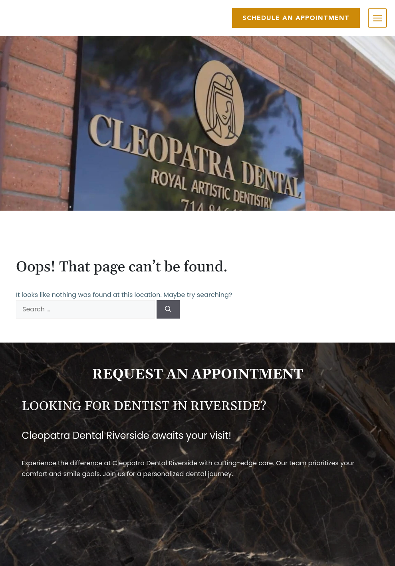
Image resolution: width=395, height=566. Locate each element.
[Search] (168, 309)
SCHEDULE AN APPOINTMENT (295, 18)
